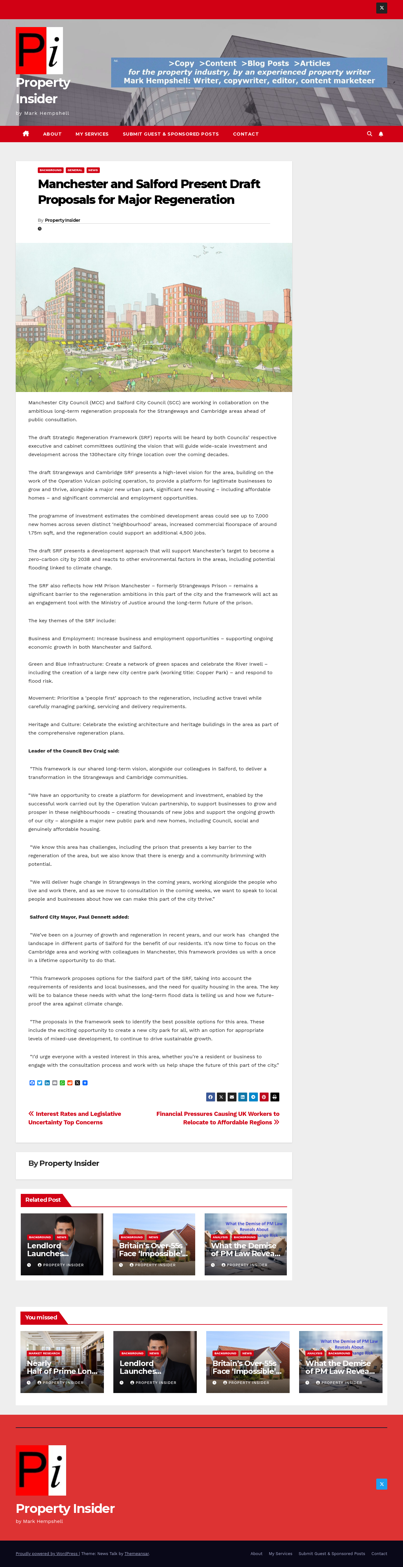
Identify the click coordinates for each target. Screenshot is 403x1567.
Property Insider (62, 220)
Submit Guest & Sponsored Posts (171, 134)
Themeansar (137, 1553)
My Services (92, 134)
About (52, 134)
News (93, 170)
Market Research (44, 1353)
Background (51, 170)
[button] (369, 134)
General (75, 170)
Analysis (220, 1237)
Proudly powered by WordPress (47, 1553)
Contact (246, 134)
